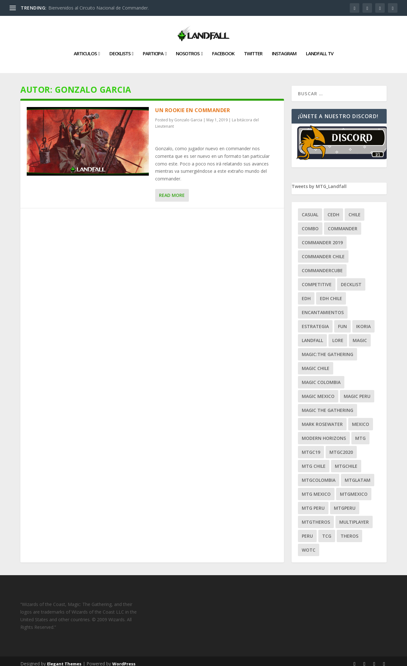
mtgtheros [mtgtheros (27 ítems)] (316, 517)
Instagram (284, 48)
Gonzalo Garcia (188, 115)
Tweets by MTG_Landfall (319, 181)
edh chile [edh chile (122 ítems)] (331, 293)
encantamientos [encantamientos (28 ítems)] (323, 307)
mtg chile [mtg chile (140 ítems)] (314, 461)
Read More (172, 190)
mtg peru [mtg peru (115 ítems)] (313, 503)
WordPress (123, 659)
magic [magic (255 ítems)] (360, 335)
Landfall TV (319, 48)
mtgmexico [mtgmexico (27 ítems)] (354, 489)
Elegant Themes (64, 659)
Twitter (253, 48)
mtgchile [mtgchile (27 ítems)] (346, 461)
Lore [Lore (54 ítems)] (337, 335)
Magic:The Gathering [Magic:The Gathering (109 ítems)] (327, 349)
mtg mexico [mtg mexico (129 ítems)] (316, 489)
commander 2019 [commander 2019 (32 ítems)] (322, 237)
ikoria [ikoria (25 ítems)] (363, 321)
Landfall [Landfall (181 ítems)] (312, 335)
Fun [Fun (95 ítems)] (342, 321)
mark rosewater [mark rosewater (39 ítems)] (322, 419)
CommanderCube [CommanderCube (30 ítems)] (322, 265)
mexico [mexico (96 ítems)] (360, 419)
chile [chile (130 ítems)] (354, 209)
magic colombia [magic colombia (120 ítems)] (321, 377)
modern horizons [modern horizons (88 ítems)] (324, 433)
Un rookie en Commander (192, 105)
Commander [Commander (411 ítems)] (342, 223)
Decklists (119, 48)
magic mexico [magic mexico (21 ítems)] (318, 391)
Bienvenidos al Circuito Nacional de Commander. (98, 8)
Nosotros (187, 48)
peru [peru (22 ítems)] (307, 531)
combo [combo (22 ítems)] (310, 223)
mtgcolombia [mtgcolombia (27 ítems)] (318, 475)
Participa (153, 48)
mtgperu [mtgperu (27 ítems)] (344, 503)
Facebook (223, 48)
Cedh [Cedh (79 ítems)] (333, 209)
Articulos (85, 48)
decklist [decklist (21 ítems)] (351, 279)
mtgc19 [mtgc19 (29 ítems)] (311, 447)
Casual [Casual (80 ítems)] (310, 209)
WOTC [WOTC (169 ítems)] (308, 545)
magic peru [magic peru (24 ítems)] (357, 391)
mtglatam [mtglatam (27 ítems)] (357, 475)
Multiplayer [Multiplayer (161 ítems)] (354, 517)
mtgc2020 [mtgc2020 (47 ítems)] (341, 447)
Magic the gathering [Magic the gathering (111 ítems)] (327, 405)
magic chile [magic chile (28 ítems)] (315, 363)
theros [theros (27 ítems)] (349, 531)
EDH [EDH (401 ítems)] (306, 293)
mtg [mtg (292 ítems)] (360, 433)
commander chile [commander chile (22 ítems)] (323, 251)
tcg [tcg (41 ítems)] (326, 531)
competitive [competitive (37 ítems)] (317, 279)
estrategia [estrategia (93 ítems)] (315, 321)
